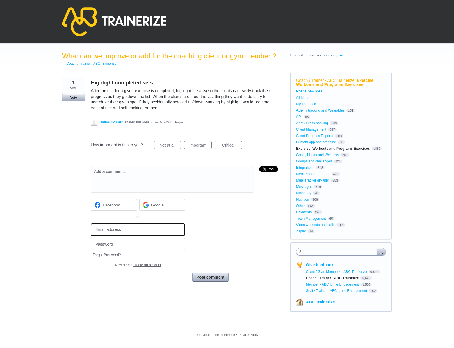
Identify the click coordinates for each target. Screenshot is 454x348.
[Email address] (138, 229)
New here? (138, 265)
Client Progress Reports (314, 136)
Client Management (311, 129)
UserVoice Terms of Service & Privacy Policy (227, 334)
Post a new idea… (311, 91)
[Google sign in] (162, 205)
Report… (181, 122)
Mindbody (303, 193)
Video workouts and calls (315, 225)
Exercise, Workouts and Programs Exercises (335, 82)
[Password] (138, 244)
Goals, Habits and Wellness (317, 155)
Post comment (210, 277)
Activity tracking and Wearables (320, 110)
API (299, 117)
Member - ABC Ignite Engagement (333, 284)
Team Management (311, 218)
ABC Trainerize (320, 302)
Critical (232, 146)
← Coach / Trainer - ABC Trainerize (89, 64)
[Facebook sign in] (114, 205)
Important (200, 146)
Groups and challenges (314, 161)
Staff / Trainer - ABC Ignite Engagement (337, 291)
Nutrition (302, 199)
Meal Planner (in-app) (312, 174)
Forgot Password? (107, 255)
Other (300, 206)
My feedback (306, 104)
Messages (304, 187)
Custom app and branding (316, 142)
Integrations (305, 168)
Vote (73, 97)
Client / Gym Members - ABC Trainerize (337, 272)
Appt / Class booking (312, 123)
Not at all (170, 146)
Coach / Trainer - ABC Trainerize (325, 80)
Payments (304, 212)
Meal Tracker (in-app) (312, 180)
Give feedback (320, 264)
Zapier (301, 231)
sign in (338, 55)
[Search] (381, 251)
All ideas (302, 98)
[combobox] (338, 252)
